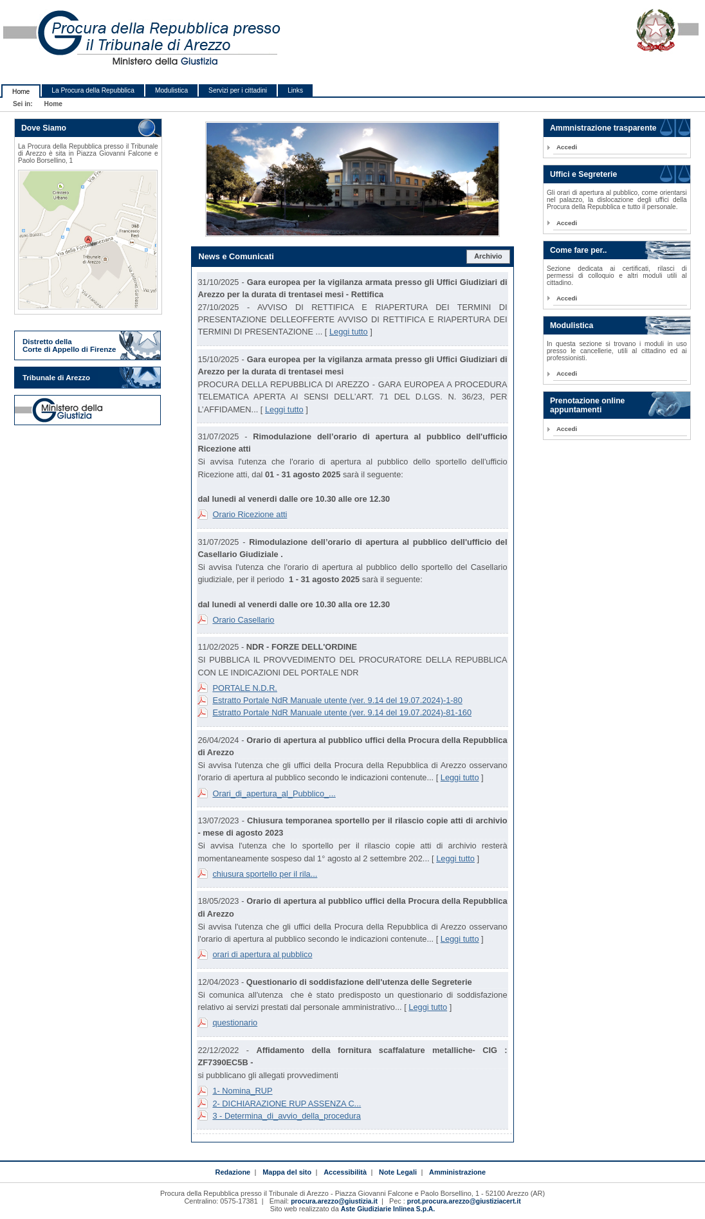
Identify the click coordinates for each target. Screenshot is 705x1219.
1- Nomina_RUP (242, 1090)
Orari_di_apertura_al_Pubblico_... (273, 793)
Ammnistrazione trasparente (603, 128)
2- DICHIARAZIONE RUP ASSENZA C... (286, 1103)
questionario (234, 1022)
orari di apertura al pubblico (262, 954)
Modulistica (171, 90)
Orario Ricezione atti (249, 514)
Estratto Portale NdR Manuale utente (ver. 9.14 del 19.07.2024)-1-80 (337, 700)
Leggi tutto (348, 331)
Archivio (488, 256)
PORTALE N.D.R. (244, 688)
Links (295, 90)
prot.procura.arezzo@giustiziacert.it (464, 1201)
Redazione (232, 1172)
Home (21, 91)
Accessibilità (345, 1172)
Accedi (566, 147)
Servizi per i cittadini (237, 90)
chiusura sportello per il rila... (264, 874)
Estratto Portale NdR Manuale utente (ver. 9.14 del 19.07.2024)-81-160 (342, 712)
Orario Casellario (243, 620)
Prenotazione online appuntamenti (587, 405)
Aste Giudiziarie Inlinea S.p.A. (388, 1209)
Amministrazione (457, 1172)
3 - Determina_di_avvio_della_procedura (286, 1116)
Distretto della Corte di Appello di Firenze (69, 345)
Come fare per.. (578, 250)
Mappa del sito (286, 1172)
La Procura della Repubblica (92, 90)
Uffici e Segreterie (583, 174)
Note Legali (398, 1172)
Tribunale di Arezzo (56, 377)
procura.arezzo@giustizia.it (334, 1201)
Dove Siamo (43, 128)
